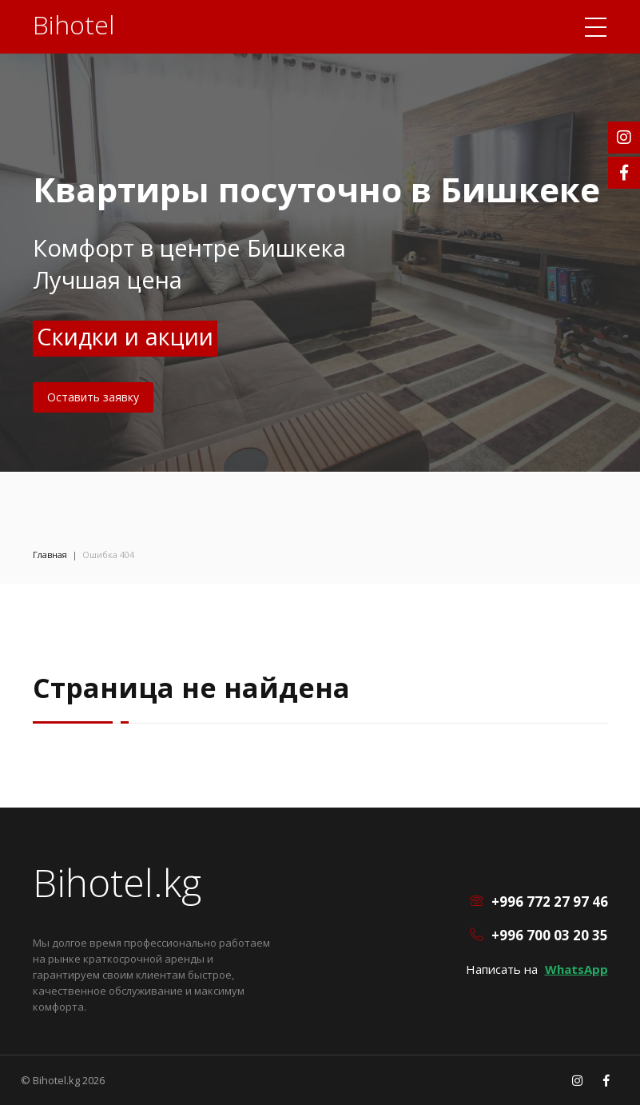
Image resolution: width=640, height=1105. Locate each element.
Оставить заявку (93, 397)
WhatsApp (576, 969)
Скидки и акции (125, 336)
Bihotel (73, 24)
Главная (50, 554)
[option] (320, 236)
